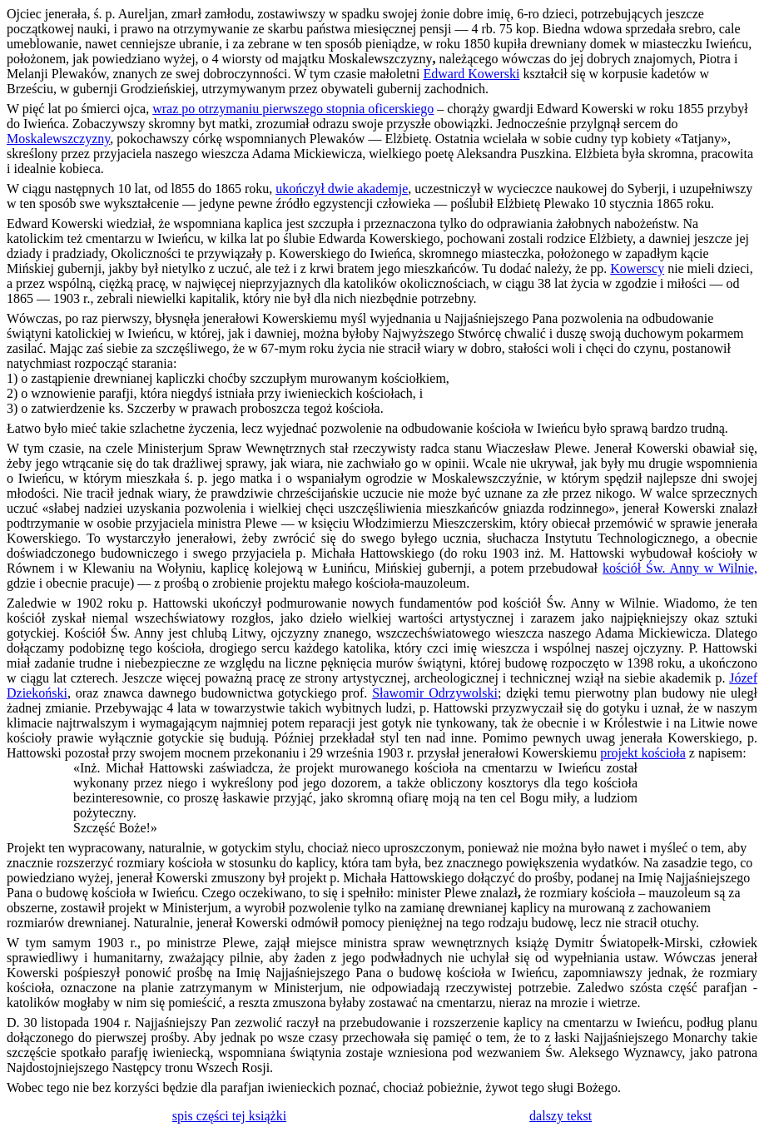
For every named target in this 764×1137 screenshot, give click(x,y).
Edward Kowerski (471, 74)
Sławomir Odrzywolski (435, 693)
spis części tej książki (229, 1116)
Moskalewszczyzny (58, 139)
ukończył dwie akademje (341, 188)
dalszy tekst (560, 1116)
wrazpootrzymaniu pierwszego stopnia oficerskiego (293, 109)
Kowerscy (637, 268)
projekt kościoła (643, 753)
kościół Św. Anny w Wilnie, (680, 568)
